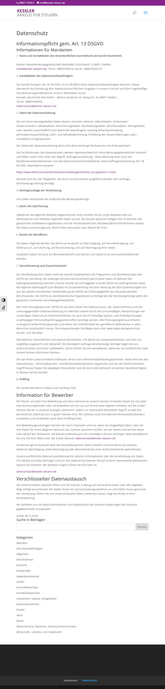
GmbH (20, 581)
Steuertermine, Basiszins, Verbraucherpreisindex (46, 626)
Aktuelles (21, 543)
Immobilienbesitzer (28, 593)
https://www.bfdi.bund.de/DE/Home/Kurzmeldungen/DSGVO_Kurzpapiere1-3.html (66, 172)
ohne (19, 615)
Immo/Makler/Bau (27, 587)
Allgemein (22, 554)
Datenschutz (89, 680)
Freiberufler (23, 570)
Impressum (70, 680)
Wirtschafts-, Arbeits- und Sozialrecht (39, 632)
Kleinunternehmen (27, 604)
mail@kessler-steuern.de (31, 68)
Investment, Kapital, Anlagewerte (36, 598)
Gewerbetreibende (27, 576)
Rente (19, 621)
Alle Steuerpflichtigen (29, 548)
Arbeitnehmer (24, 559)
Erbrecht (21, 565)
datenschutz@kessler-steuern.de (36, 106)
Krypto (20, 609)
